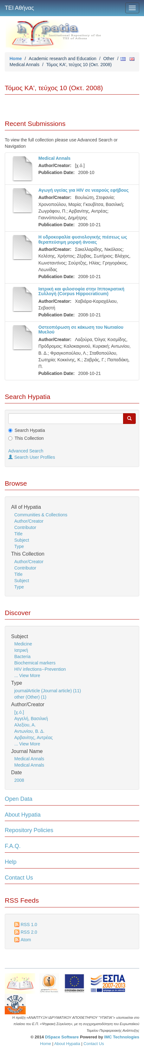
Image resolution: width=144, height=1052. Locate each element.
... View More (27, 675)
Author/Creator (28, 521)
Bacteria (22, 656)
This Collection (29, 438)
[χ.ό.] (19, 712)
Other (108, 58)
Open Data (18, 799)
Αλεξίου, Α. (25, 724)
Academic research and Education (62, 58)
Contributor (25, 527)
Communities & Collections (40, 514)
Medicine (23, 643)
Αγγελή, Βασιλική (31, 718)
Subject (21, 540)
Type (19, 546)
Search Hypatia (30, 430)
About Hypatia (23, 815)
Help (10, 862)
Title (18, 533)
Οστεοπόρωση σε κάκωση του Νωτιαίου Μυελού (80, 329)
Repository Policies (29, 830)
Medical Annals (24, 64)
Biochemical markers (35, 662)
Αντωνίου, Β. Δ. (29, 731)
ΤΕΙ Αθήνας (19, 8)
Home (16, 58)
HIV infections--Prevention (40, 669)
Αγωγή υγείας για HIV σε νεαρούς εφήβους (83, 190)
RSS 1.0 (29, 924)
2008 (19, 780)
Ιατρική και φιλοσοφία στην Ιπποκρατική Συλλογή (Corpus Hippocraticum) (81, 291)
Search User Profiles (31, 457)
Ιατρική (21, 650)
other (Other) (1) (30, 697)
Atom (26, 939)
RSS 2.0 (29, 932)
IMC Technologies (121, 1037)
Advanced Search (25, 450)
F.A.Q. (13, 846)
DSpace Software (62, 1037)
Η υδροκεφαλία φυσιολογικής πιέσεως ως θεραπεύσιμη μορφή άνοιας (82, 239)
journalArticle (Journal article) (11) (47, 690)
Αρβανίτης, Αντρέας (33, 737)
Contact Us (19, 878)
